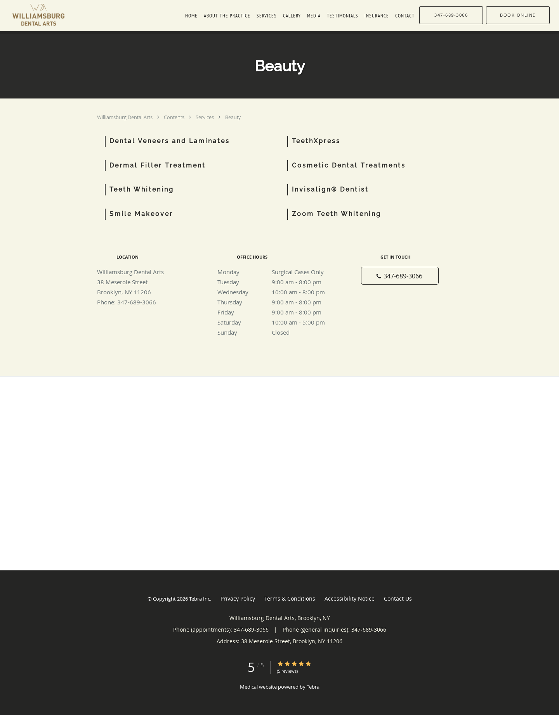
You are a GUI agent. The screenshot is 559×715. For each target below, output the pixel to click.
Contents (175, 117)
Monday (277, 272)
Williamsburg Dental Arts (125, 117)
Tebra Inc (199, 598)
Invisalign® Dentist (330, 189)
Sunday (277, 332)
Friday (277, 312)
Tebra (313, 686)
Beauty (233, 117)
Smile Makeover (141, 214)
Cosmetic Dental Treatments (349, 165)
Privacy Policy (237, 598)
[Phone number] (400, 276)
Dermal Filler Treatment (157, 165)
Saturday (277, 322)
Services (205, 117)
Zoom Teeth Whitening (336, 214)
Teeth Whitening (141, 189)
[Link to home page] (32, 14)
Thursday (277, 302)
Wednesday (277, 292)
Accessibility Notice (350, 598)
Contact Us (398, 598)
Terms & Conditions (289, 598)
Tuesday (277, 282)
